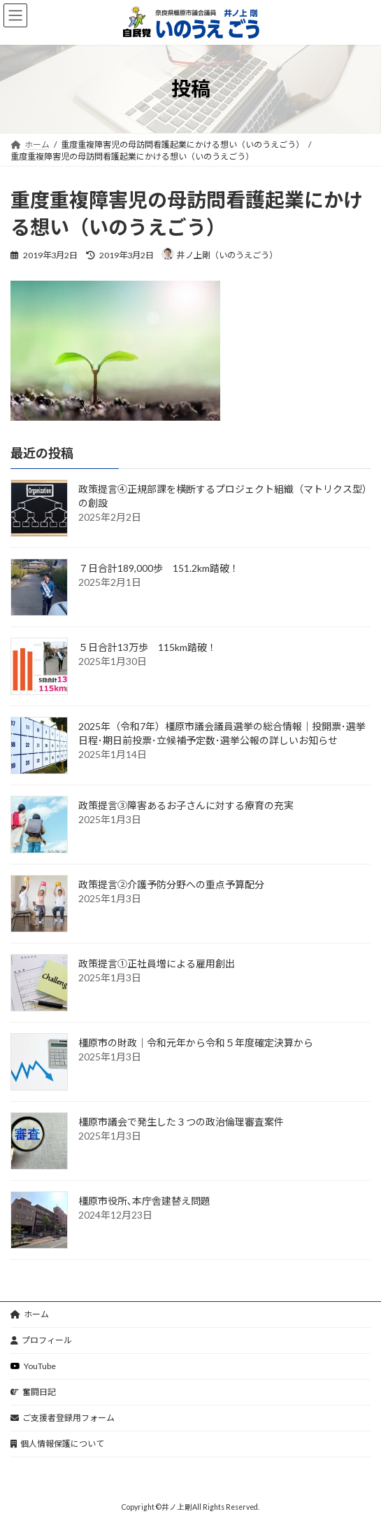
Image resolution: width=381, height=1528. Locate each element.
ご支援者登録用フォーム (62, 1418)
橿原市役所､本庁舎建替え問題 (144, 1201)
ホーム (29, 1314)
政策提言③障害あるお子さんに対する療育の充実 (186, 806)
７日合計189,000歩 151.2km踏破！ (158, 569)
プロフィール (41, 1340)
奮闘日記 (33, 1392)
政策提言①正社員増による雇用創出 (156, 964)
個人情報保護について (57, 1443)
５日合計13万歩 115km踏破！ (147, 648)
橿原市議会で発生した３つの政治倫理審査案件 (181, 1122)
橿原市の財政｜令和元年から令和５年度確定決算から (195, 1043)
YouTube (33, 1366)
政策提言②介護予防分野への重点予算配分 (171, 885)
